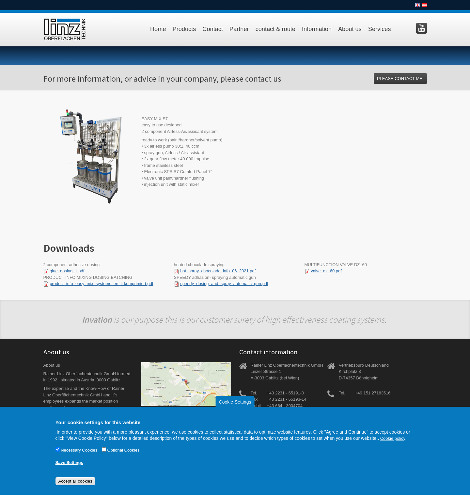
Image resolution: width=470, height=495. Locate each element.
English (417, 5)
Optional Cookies (123, 456)
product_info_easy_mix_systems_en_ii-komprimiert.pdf (101, 283)
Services (379, 29)
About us (350, 29)
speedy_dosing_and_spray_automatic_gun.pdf (224, 283)
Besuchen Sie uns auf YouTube (421, 28)
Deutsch (424, 5)
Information (317, 29)
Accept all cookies (75, 487)
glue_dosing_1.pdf (67, 270)
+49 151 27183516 (373, 393)
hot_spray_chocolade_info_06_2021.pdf (218, 270)
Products (184, 29)
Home (158, 29)
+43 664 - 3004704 (285, 405)
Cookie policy (392, 444)
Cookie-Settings (235, 407)
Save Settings (69, 468)
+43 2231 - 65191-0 (285, 393)
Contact (212, 29)
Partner (239, 29)
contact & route (275, 29)
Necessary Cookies (79, 456)
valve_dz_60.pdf (326, 270)
